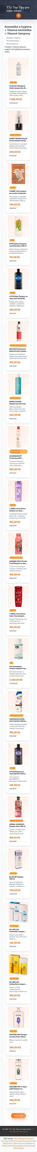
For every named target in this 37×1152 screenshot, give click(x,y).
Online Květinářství (26, 1143)
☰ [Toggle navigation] (18, 15)
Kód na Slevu (13, 1143)
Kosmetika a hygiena (13, 38)
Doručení (29, 1139)
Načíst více (18, 1116)
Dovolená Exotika (7, 1141)
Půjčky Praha (7, 1146)
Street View (29, 1146)
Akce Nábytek (19, 1139)
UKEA (15, 1148)
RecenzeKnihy (18, 1146)
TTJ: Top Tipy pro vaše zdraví (18, 9)
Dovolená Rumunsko (22, 1141)
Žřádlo (21, 1148)
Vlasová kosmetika (12, 41)
